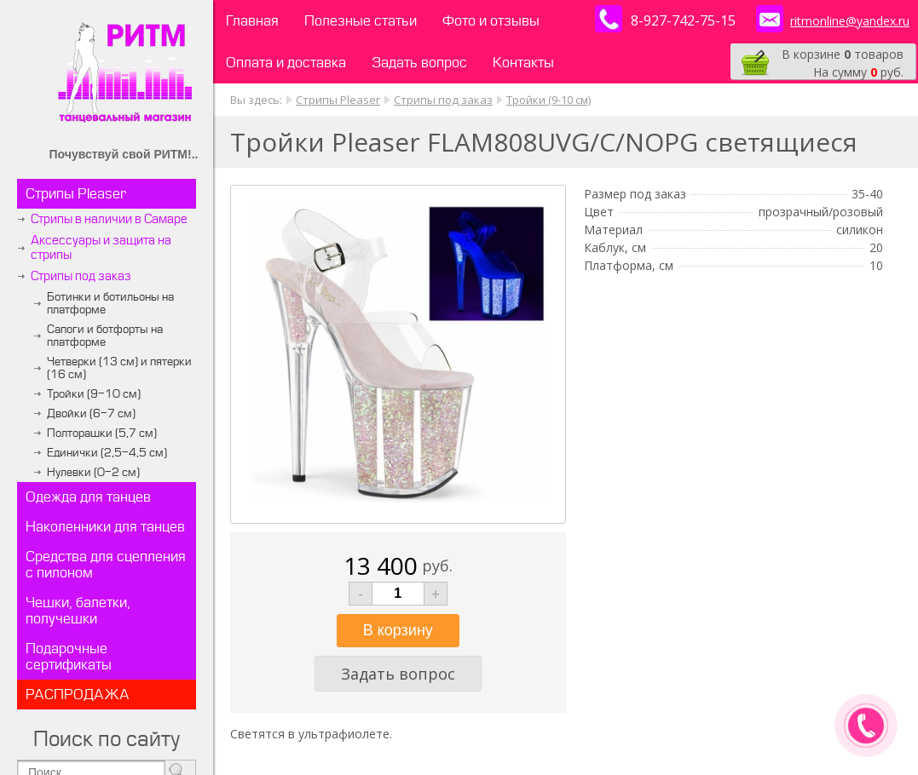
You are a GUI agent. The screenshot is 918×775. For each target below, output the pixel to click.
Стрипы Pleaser (76, 194)
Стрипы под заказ (81, 276)
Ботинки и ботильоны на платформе (110, 303)
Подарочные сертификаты (69, 656)
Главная (252, 21)
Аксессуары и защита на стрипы (101, 247)
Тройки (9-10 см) (94, 394)
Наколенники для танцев (105, 527)
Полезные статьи (360, 21)
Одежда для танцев (88, 497)
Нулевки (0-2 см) (93, 472)
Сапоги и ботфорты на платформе (105, 335)
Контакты (523, 63)
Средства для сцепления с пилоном (106, 564)
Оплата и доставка (286, 63)
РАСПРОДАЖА (78, 694)
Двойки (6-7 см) (91, 413)
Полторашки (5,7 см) (102, 433)
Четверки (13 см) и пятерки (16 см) (119, 368)
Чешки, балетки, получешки (78, 610)
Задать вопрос (419, 63)
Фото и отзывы (491, 21)
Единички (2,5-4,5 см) (107, 452)
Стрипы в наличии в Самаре (109, 219)
